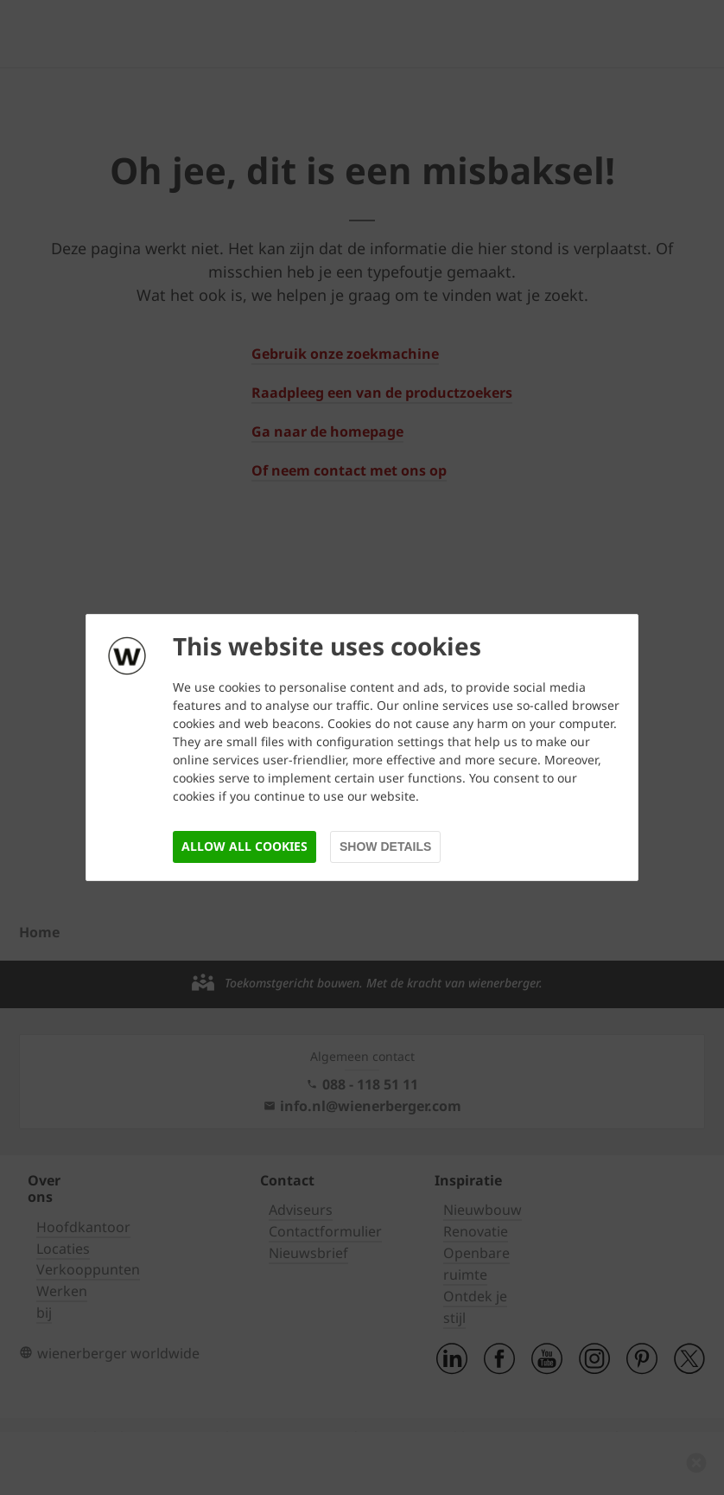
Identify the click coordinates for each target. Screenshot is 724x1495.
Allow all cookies (244, 846)
